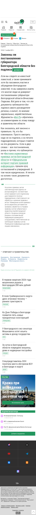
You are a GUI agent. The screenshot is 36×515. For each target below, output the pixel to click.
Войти (32, 22)
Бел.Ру (17, 117)
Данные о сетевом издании (8, 505)
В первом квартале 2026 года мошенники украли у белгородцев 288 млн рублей (16, 282)
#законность (25, 257)
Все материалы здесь (18, 402)
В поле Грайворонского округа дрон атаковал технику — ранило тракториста (17, 299)
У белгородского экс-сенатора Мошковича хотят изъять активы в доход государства (17, 331)
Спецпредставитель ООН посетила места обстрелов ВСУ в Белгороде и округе (17, 364)
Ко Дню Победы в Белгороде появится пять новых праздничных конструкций (16, 315)
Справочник (20, 28)
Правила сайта (14, 507)
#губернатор (12, 259)
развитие (21, 510)
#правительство (22, 259)
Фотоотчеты (31, 28)
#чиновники (4, 261)
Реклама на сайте (20, 505)
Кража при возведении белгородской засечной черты (15, 390)
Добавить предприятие (18, 433)
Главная (3, 28)
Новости (11, 28)
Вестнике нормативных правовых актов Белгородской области (16, 156)
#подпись (4, 259)
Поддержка (15, 510)
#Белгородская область (16, 261)
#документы (5, 257)
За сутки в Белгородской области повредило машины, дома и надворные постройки (17, 348)
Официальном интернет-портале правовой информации (14, 163)
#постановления (15, 257)
